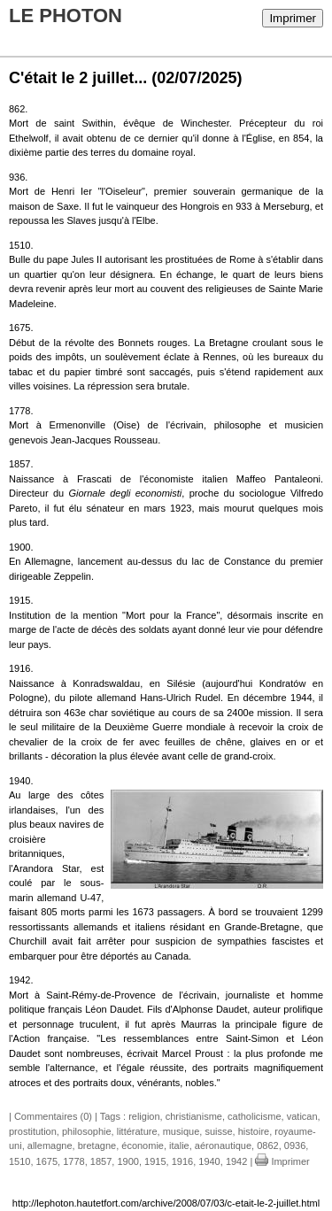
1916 (182, 1161)
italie (179, 1145)
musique (181, 1131)
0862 (267, 1145)
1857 (101, 1161)
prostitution (33, 1131)
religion (143, 1116)
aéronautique (223, 1145)
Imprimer (292, 18)
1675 (47, 1161)
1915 (155, 1161)
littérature (137, 1131)
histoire (253, 1131)
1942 (236, 1161)
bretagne (97, 1145)
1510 (19, 1161)
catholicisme (255, 1116)
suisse (218, 1131)
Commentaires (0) (53, 1116)
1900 (127, 1161)
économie (142, 1145)
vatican (302, 1116)
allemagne (50, 1145)
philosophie (87, 1131)
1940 (209, 1161)
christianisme (194, 1116)
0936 (294, 1145)
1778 (73, 1161)
